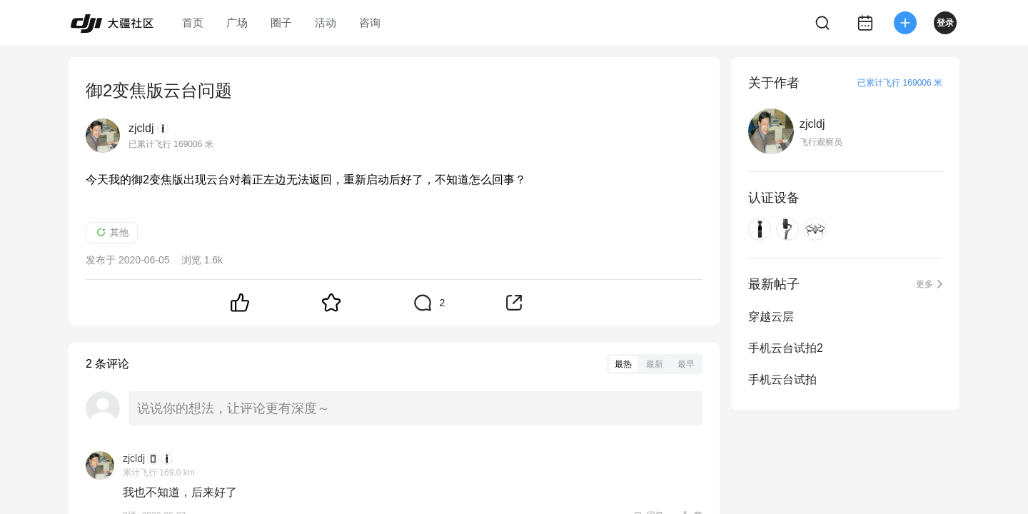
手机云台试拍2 (785, 348)
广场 (237, 22)
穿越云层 (771, 317)
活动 (325, 22)
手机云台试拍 (782, 379)
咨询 (370, 22)
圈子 (281, 22)
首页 (192, 22)
